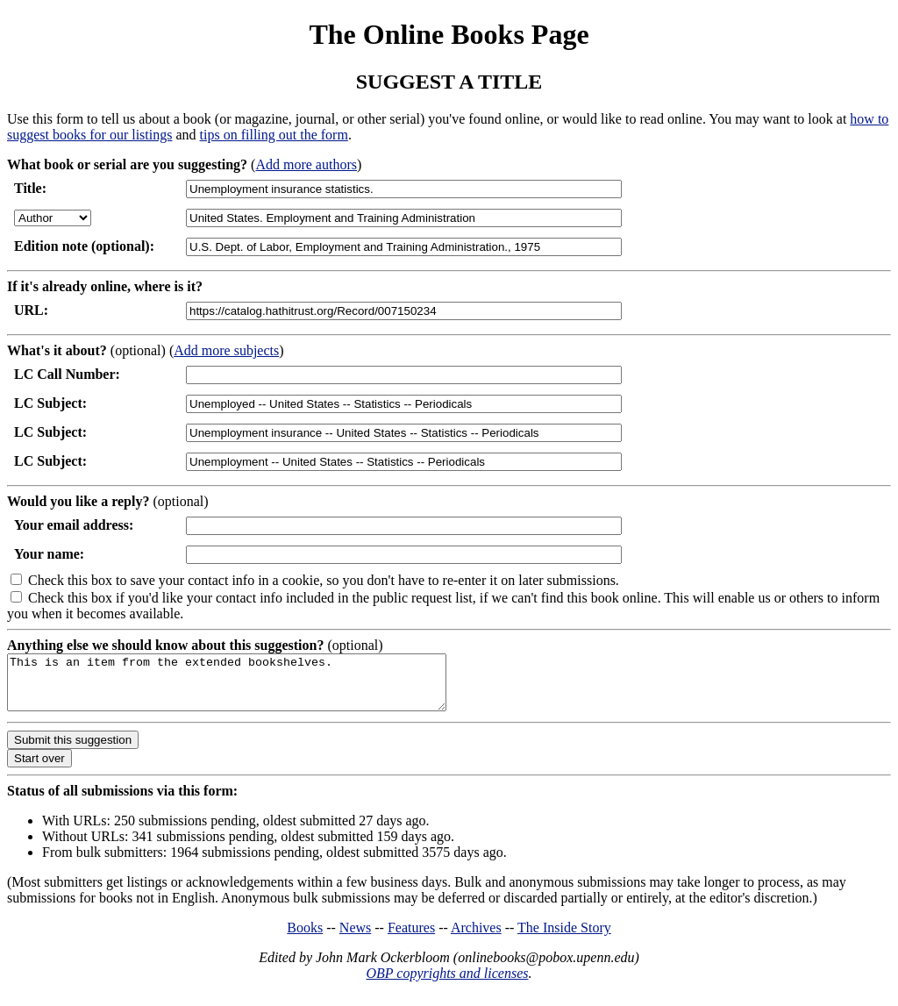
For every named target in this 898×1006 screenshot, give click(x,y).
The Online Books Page (448, 34)
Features (411, 938)
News (355, 938)
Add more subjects (226, 350)
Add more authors (306, 164)
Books (305, 938)
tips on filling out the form (274, 134)
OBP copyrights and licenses (447, 983)
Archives (476, 938)
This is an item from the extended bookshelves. (253, 687)
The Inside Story (564, 938)
